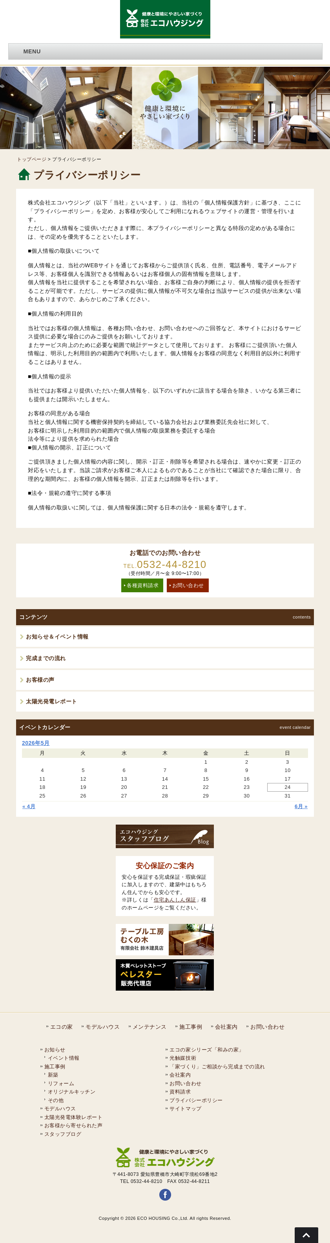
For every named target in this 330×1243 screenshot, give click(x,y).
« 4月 (28, 806)
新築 (53, 1075)
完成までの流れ (46, 658)
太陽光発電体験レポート (73, 1117)
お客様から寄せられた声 (73, 1125)
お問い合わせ (188, 585)
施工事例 (190, 1027)
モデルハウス (103, 1027)
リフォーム (61, 1083)
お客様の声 (40, 680)
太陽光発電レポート (51, 701)
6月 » (301, 806)
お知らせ (55, 1050)
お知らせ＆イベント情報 (57, 636)
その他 (56, 1100)
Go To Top (306, 1235)
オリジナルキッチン (72, 1092)
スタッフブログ (63, 1134)
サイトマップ (185, 1109)
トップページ (31, 159)
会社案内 (226, 1027)
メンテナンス (150, 1027)
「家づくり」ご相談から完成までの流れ (217, 1067)
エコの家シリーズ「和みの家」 (207, 1050)
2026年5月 (35, 743)
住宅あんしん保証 (175, 900)
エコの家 (61, 1027)
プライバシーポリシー (196, 1100)
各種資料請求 (143, 585)
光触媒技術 (183, 1058)
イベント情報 (64, 1058)
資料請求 (180, 1092)
